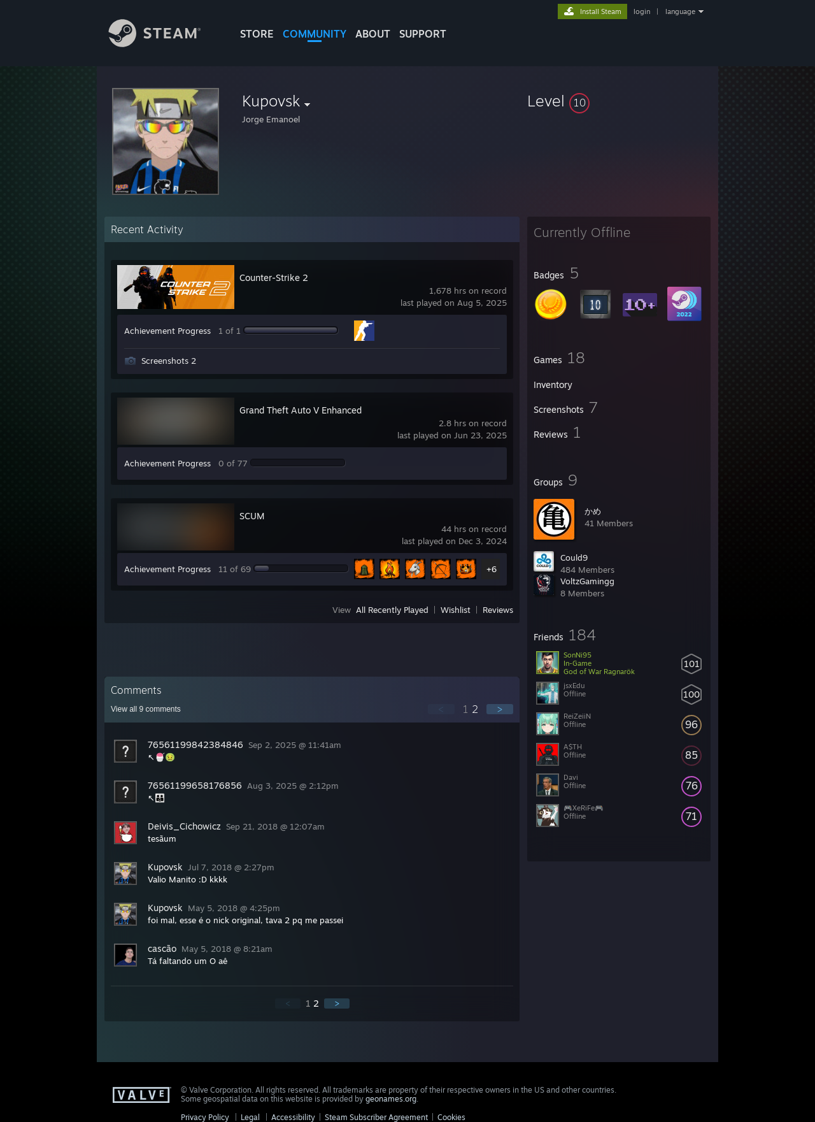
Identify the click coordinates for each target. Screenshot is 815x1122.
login (642, 11)
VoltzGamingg (587, 581)
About (372, 33)
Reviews (498, 610)
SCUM (251, 515)
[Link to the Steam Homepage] (164, 43)
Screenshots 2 (168, 361)
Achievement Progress (167, 331)
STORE (257, 33)
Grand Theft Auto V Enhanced (300, 410)
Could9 (574, 557)
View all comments (146, 709)
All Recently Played (392, 610)
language (680, 11)
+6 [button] (491, 569)
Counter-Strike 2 (273, 277)
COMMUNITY (314, 33)
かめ (593, 511)
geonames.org (390, 1099)
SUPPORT (422, 33)
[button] (619, 100)
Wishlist (456, 610)
